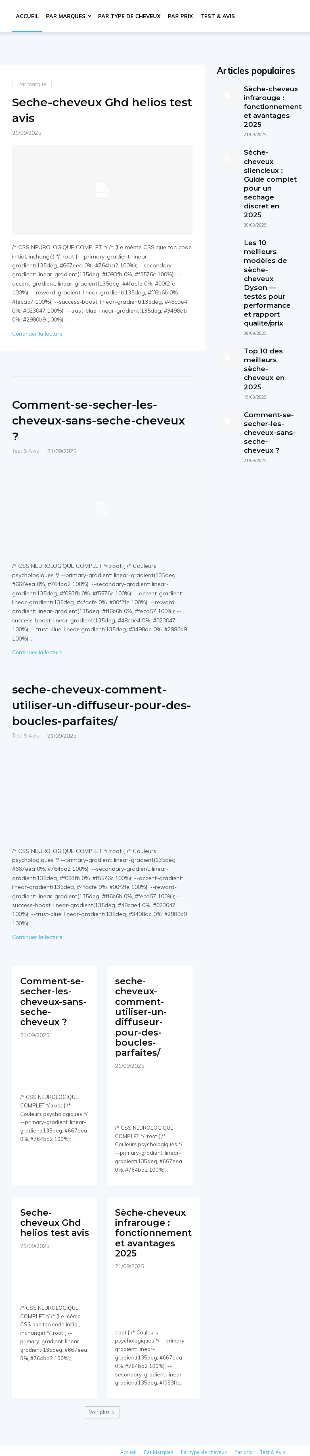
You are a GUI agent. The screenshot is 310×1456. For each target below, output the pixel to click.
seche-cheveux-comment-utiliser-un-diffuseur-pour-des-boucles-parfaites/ (88, 712)
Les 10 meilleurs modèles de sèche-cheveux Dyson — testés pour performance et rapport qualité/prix (269, 232)
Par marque (31, 84)
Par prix (180, 16)
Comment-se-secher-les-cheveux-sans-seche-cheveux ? (99, 419)
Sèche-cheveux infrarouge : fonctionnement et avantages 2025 (150, 1220)
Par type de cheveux (129, 16)
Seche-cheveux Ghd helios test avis (82, 109)
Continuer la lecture (37, 333)
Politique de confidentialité (104, 1448)
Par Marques (69, 16)
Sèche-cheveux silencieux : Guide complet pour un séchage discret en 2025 (270, 162)
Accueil (27, 16)
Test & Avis (217, 16)
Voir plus (102, 1394)
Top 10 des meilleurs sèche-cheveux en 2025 (270, 299)
